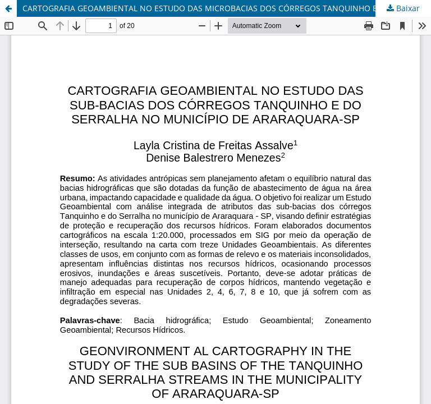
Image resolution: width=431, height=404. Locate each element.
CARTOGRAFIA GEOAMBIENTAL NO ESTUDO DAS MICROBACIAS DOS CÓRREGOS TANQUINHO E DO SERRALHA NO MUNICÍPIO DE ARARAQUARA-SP (226, 8)
